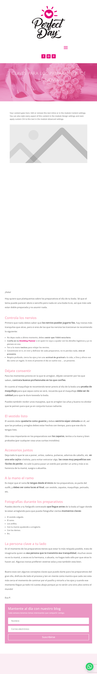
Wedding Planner (27, 340)
